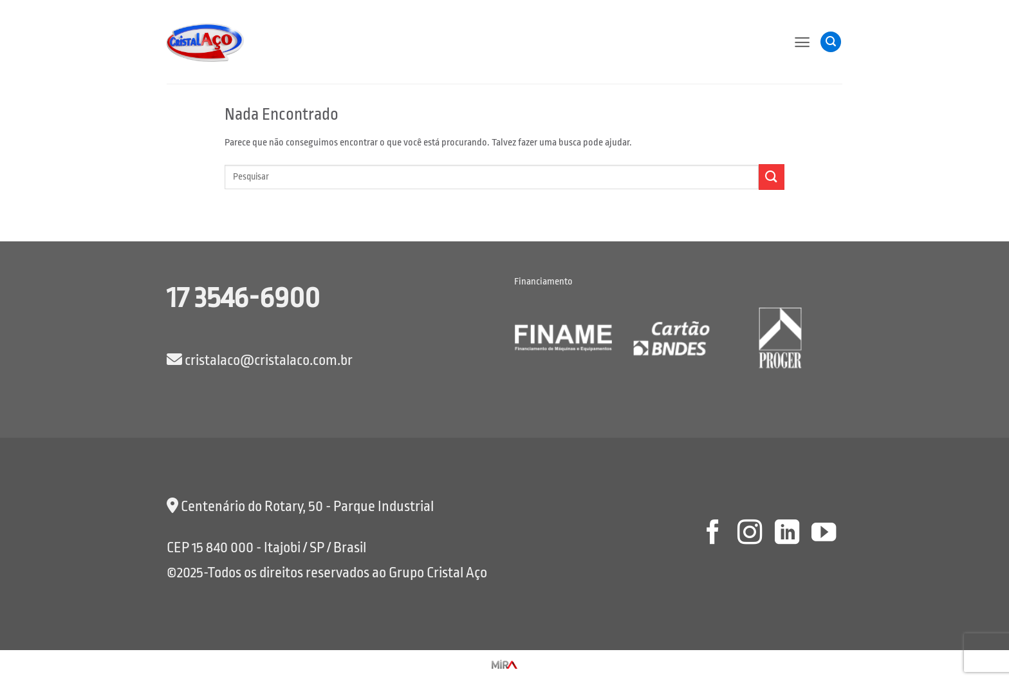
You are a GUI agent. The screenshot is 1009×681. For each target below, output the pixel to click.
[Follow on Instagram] (749, 534)
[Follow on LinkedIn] (786, 534)
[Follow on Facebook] (712, 534)
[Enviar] (771, 176)
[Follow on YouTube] (823, 534)
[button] (802, 42)
